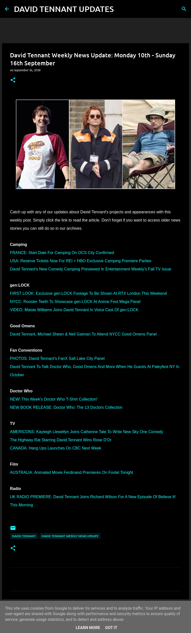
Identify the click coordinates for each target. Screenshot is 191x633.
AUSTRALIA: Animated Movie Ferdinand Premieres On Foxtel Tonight (71, 472)
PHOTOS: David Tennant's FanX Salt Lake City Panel (57, 358)
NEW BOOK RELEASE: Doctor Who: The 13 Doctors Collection (66, 407)
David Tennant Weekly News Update (70, 536)
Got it (111, 627)
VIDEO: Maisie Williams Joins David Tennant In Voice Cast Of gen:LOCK (74, 310)
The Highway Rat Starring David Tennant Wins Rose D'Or (60, 440)
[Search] (121, 9)
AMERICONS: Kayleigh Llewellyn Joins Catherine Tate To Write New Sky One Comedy (86, 432)
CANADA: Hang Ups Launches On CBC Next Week (55, 448)
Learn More (88, 627)
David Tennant (24, 536)
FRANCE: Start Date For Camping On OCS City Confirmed (62, 253)
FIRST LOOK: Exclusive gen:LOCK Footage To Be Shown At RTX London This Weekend (88, 293)
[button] (13, 80)
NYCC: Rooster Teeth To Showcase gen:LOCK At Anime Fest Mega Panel (75, 301)
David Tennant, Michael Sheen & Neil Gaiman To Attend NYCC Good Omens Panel (83, 334)
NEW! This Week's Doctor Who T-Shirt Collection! (53, 399)
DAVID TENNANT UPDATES (64, 9)
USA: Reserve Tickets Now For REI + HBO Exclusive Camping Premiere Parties (80, 261)
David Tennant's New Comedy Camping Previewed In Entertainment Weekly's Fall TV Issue (90, 269)
